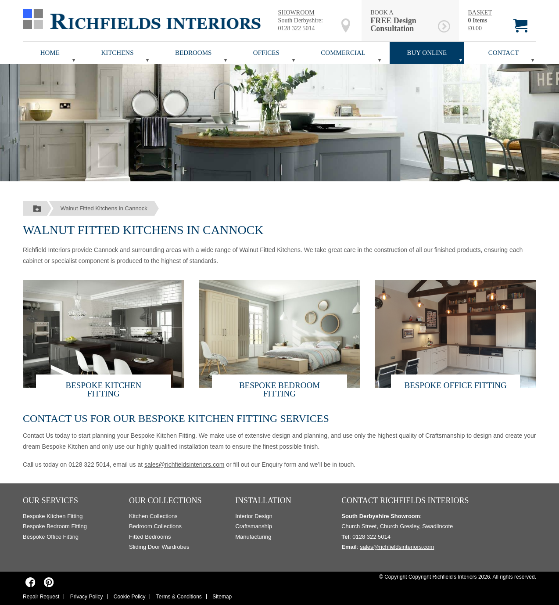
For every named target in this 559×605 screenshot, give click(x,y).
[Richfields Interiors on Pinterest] (48, 582)
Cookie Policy (130, 596)
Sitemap (222, 596)
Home (50, 52)
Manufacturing (253, 536)
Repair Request (41, 596)
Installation (263, 500)
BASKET (479, 12)
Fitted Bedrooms (150, 536)
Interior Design (253, 516)
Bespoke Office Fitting (455, 385)
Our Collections (165, 500)
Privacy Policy (86, 596)
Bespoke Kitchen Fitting (104, 389)
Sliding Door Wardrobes (159, 547)
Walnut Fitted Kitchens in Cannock (104, 208)
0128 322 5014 (296, 28)
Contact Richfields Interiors (405, 500)
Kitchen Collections (153, 516)
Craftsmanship (253, 526)
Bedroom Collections (155, 526)
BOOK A (402, 20)
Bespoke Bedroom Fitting (279, 389)
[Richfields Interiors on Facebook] (30, 582)
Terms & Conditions (179, 596)
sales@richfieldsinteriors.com (184, 464)
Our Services (50, 500)
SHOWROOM (296, 12)
